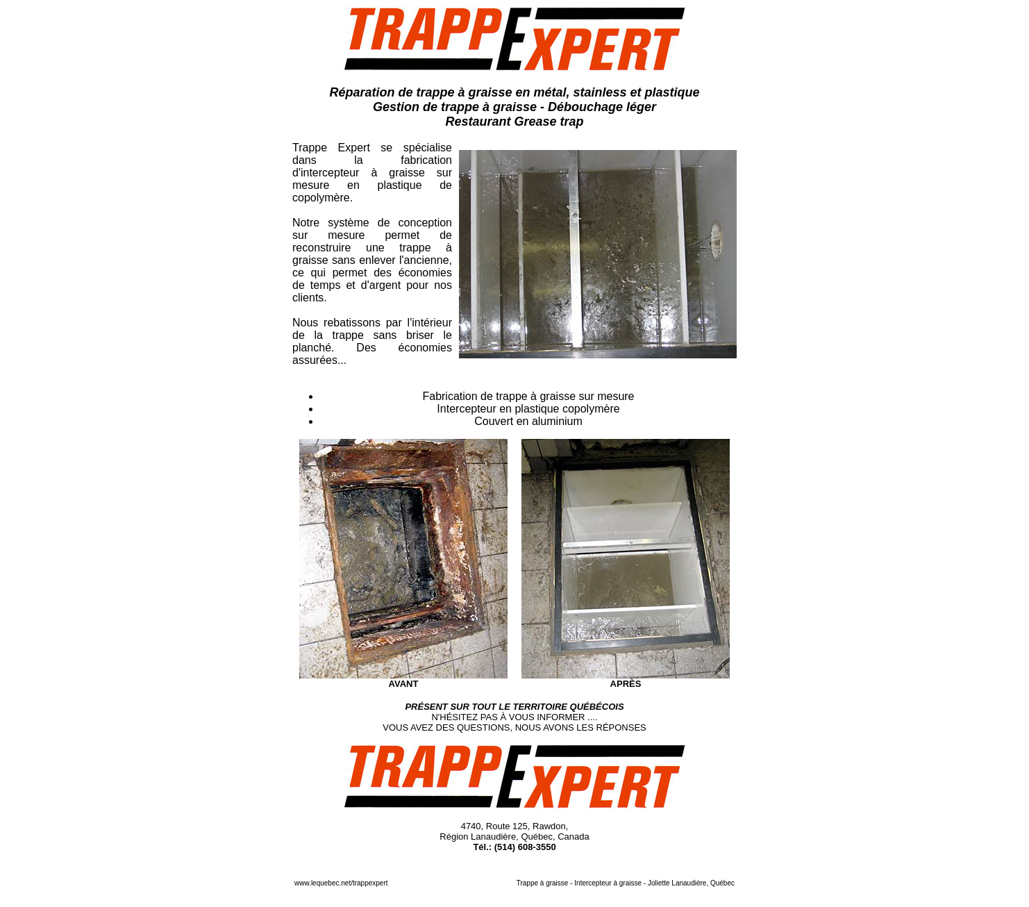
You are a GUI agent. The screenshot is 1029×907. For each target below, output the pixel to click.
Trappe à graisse (543, 883)
